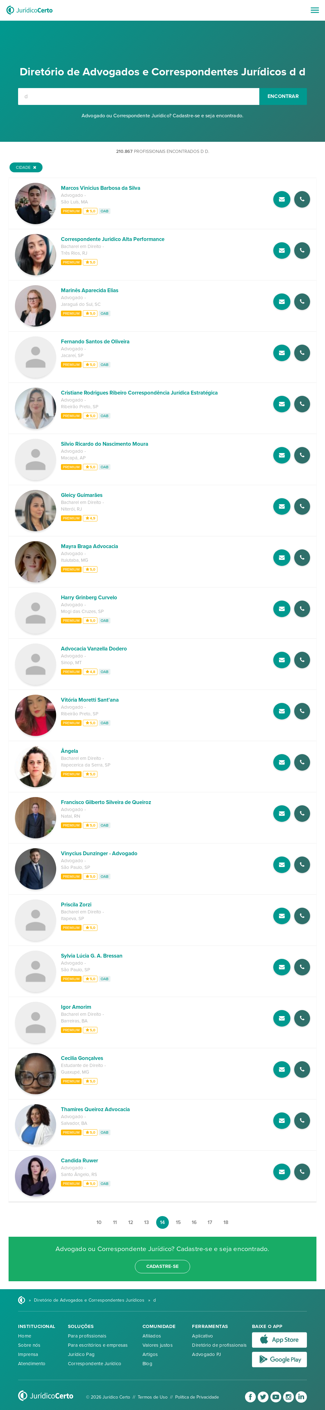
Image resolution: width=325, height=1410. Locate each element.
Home (24, 1336)
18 (226, 1222)
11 (115, 1222)
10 (99, 1222)
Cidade (26, 167)
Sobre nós (29, 1345)
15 (178, 1222)
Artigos (150, 1354)
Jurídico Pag (81, 1354)
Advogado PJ (206, 1354)
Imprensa (28, 1354)
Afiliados (152, 1336)
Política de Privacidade (197, 1397)
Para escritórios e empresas (98, 1345)
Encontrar (283, 96)
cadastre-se (162, 1266)
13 (146, 1222)
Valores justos (158, 1345)
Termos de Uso (153, 1397)
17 (210, 1222)
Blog (147, 1363)
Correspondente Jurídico (95, 1363)
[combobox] (138, 96)
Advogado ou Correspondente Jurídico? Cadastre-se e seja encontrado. (162, 116)
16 (194, 1222)
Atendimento (31, 1363)
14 (162, 1222)
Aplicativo (202, 1336)
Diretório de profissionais (219, 1345)
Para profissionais (87, 1336)
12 (130, 1222)
